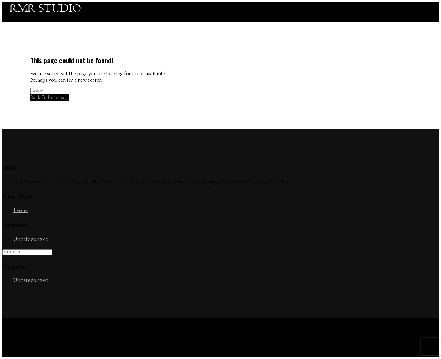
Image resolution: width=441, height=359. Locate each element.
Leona (21, 211)
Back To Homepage (49, 97)
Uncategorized (31, 239)
